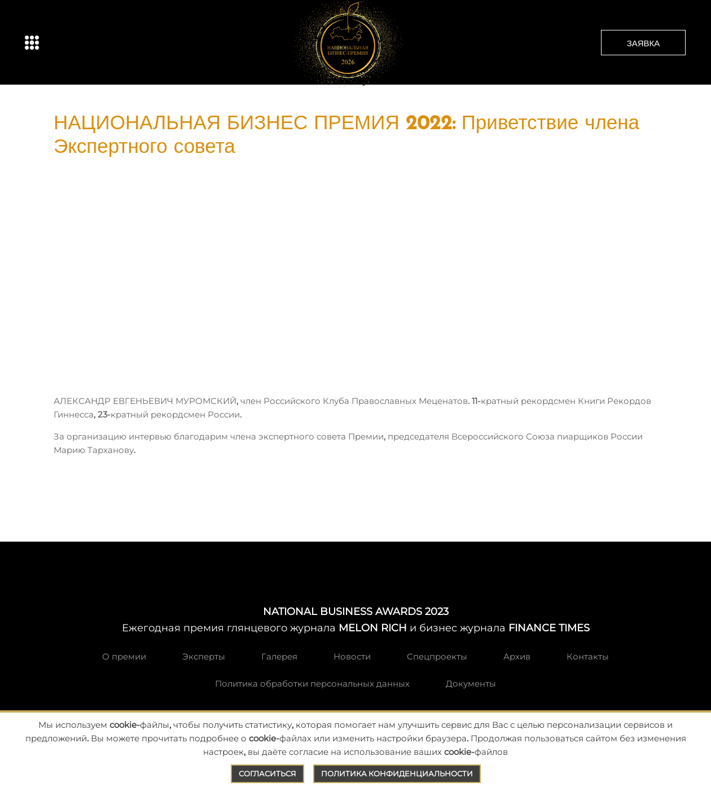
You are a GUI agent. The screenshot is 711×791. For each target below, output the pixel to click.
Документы (471, 683)
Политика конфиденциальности (397, 773)
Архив (516, 656)
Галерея (279, 656)
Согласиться (267, 773)
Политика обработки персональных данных (312, 683)
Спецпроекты (437, 656)
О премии (124, 656)
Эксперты (203, 656)
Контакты (588, 656)
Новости (352, 656)
